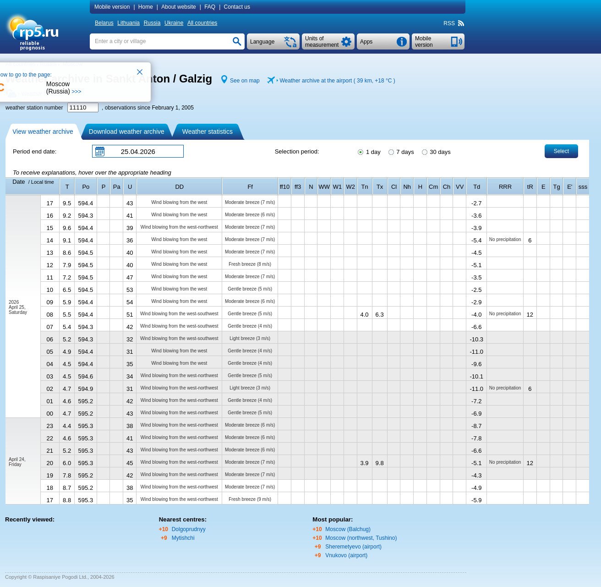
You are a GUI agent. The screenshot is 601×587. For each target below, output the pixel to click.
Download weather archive (126, 131)
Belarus (104, 23)
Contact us (237, 7)
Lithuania (128, 23)
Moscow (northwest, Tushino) (361, 538)
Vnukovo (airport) (346, 555)
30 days (436, 151)
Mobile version (112, 7)
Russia (152, 23)
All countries (202, 23)
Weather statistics (207, 131)
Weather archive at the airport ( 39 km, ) (337, 80)
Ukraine (173, 23)
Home (145, 7)
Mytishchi (183, 538)
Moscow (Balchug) (348, 529)
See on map (245, 80)
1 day (368, 151)
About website (178, 7)
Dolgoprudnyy (189, 529)
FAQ (209, 7)
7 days (400, 151)
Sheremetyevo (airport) (353, 546)
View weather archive (42, 131)
